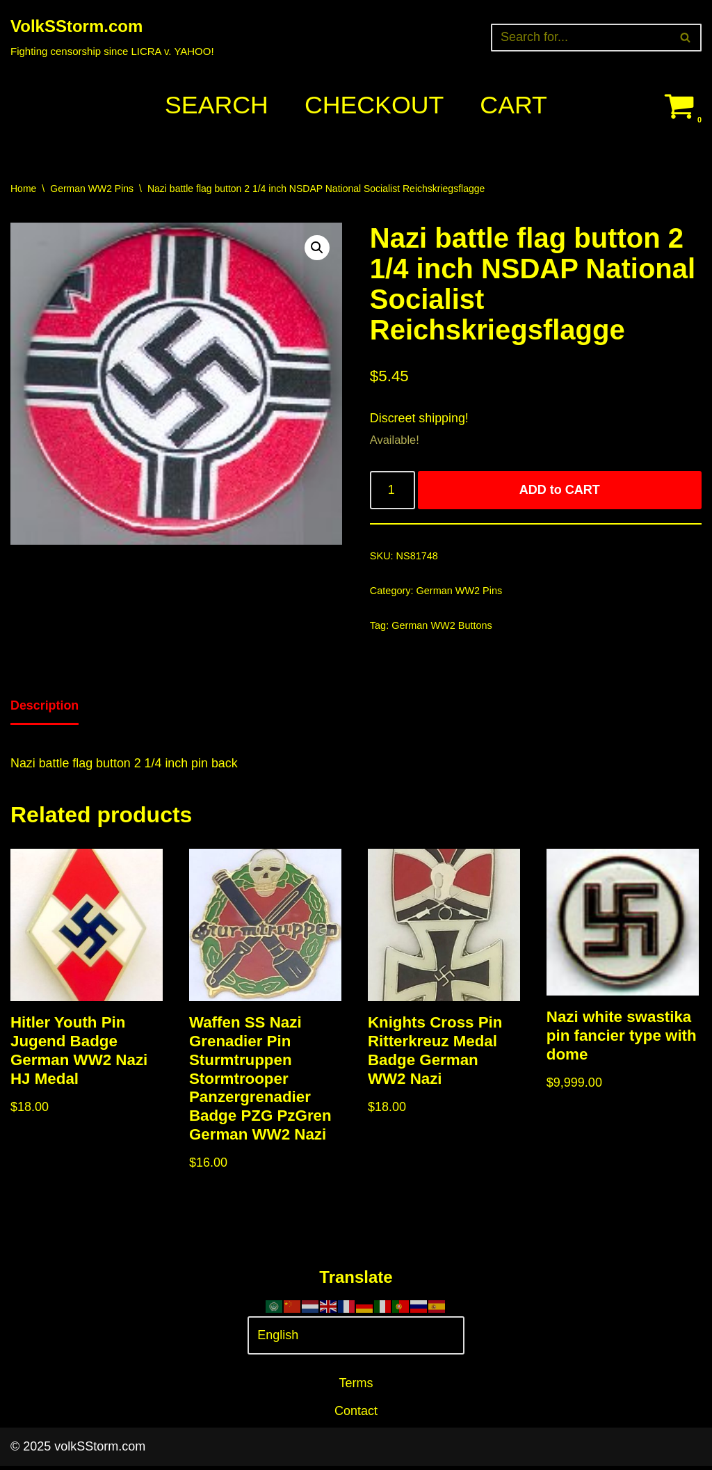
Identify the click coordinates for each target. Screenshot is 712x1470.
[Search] (580, 37)
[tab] (44, 709)
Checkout (374, 105)
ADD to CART (559, 491)
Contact (356, 1416)
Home (23, 188)
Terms (356, 1387)
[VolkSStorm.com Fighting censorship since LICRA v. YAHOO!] (112, 37)
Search (215, 105)
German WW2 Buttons (442, 627)
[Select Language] (356, 1340)
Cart (514, 105)
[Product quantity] (392, 491)
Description (44, 707)
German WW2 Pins (92, 188)
